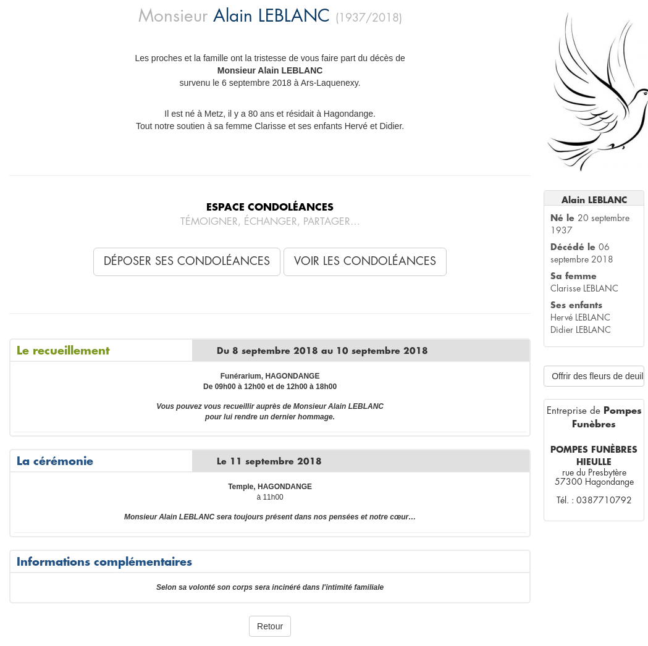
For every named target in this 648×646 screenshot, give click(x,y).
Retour (270, 626)
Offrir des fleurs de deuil (597, 376)
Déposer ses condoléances (187, 261)
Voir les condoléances (365, 261)
